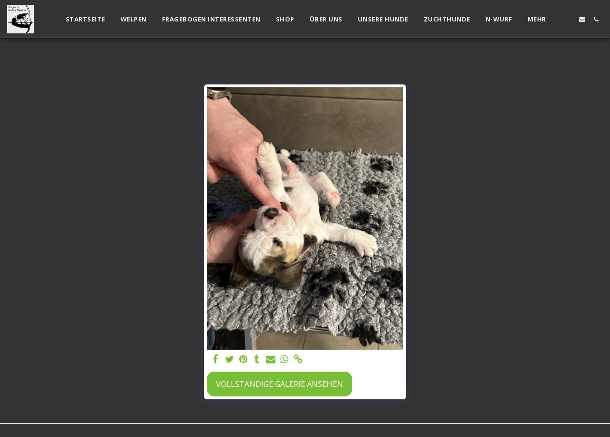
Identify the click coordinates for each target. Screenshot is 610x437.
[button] (568, 19)
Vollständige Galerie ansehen (279, 383)
